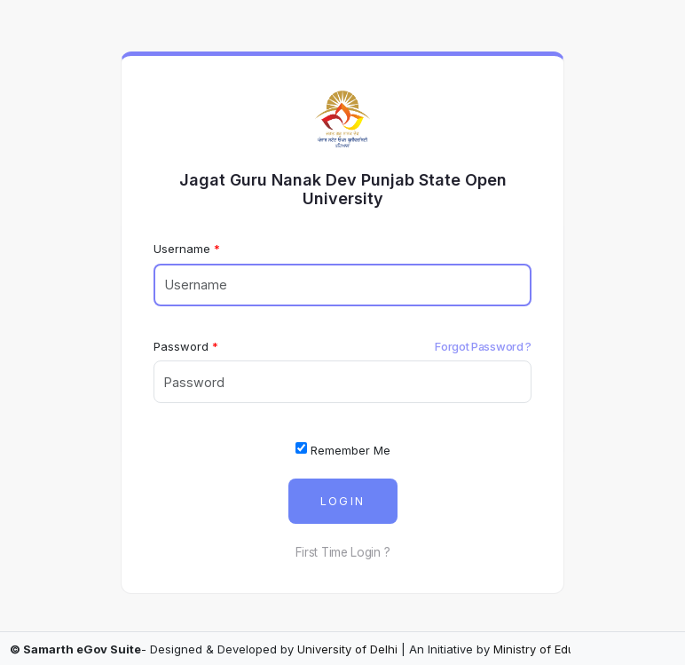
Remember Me (342, 449)
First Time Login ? (342, 552)
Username (182, 248)
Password (181, 346)
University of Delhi (347, 649)
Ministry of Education (551, 649)
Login (343, 501)
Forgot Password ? (483, 346)
